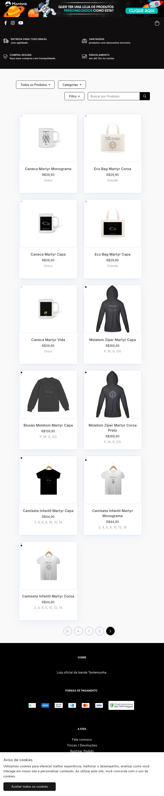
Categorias (71, 85)
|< (67, 631)
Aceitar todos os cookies (29, 786)
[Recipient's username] (114, 96)
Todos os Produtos (34, 85)
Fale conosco (82, 739)
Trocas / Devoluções (82, 745)
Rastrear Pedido (82, 751)
